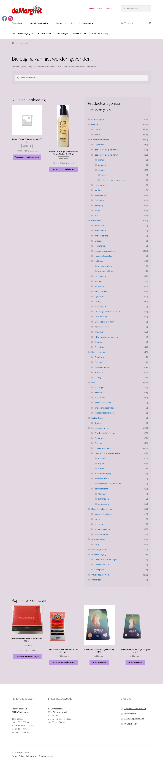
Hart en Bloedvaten (103, 256)
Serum (97, 210)
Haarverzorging (86, 23)
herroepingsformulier (134, 718)
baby (97, 544)
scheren (101, 170)
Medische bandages (103, 514)
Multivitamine (101, 291)
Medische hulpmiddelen (101, 509)
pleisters (99, 524)
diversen (98, 392)
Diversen (98, 362)
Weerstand (99, 347)
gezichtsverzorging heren (106, 154)
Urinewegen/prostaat (104, 321)
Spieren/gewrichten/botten (107, 311)
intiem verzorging (103, 473)
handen (101, 458)
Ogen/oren (100, 296)
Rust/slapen (100, 306)
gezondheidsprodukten (105, 251)
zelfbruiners (103, 498)
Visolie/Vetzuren (102, 326)
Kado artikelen (44, 33)
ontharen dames (102, 478)
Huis (72, 23)
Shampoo (99, 372)
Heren (97, 134)
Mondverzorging (98, 554)
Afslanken (99, 225)
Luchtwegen (100, 276)
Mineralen (99, 286)
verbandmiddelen (102, 529)
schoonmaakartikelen (105, 412)
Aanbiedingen (62, 33)
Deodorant (99, 438)
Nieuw (99, 8)
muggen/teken (105, 266)
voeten (101, 468)
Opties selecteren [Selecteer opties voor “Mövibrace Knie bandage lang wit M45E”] (135, 662)
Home (91, 8)
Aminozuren (100, 230)
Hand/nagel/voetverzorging (107, 453)
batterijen (99, 387)
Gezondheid (17, 23)
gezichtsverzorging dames (107, 149)
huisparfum (100, 397)
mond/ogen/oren (99, 549)
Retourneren (130, 713)
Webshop (109, 8)
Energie (98, 240)
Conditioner (100, 357)
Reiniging (99, 205)
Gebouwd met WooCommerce (39, 756)
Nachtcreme (100, 195)
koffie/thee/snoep (103, 402)
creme (101, 159)
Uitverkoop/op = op (99, 33)
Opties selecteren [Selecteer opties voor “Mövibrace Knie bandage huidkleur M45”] (99, 662)
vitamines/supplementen (106, 337)
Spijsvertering (101, 316)
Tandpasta (99, 569)
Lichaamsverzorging (21, 33)
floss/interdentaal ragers (106, 559)
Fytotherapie (101, 245)
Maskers (98, 190)
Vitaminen (99, 332)
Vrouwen (98, 342)
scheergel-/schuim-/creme (114, 180)
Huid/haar (99, 261)
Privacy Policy (130, 723)
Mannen (98, 281)
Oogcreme (99, 200)
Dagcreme (99, 144)
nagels (101, 463)
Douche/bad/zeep (103, 448)
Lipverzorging (101, 185)
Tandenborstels (102, 564)
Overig (98, 301)
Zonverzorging (101, 488)
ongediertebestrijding (105, 407)
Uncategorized (98, 579)
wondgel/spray (101, 534)
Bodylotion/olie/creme (105, 433)
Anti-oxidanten (101, 235)
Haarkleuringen (102, 367)
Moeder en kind (79, 33)
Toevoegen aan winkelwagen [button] (27, 157)
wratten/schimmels (107, 271)
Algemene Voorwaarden (135, 708)
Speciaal (98, 215)
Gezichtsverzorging (39, 23)
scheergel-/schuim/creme (109, 483)
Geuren (59, 23)
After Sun (102, 493)
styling (98, 377)
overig (104, 175)
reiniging (102, 165)
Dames (98, 129)
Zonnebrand (103, 504)
